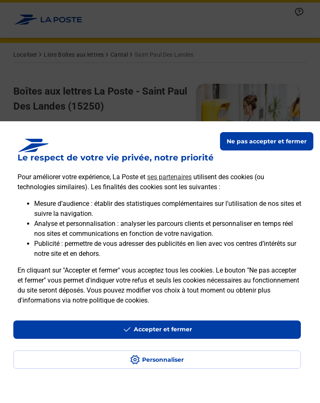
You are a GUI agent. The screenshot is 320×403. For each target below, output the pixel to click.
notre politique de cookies (110, 300)
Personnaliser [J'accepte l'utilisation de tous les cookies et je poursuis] (163, 359)
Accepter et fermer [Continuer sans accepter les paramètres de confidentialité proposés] (163, 329)
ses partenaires (169, 177)
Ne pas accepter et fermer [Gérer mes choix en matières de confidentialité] (267, 141)
